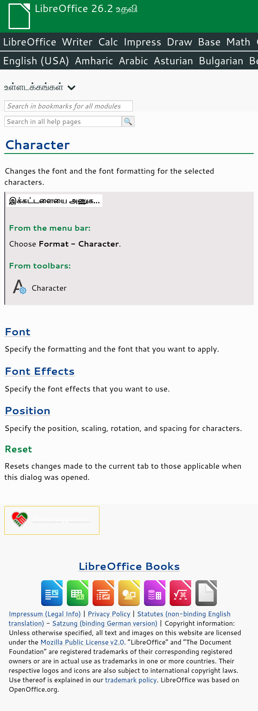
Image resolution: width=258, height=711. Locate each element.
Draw (179, 41)
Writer (76, 41)
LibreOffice (29, 41)
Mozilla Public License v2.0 (82, 642)
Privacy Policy (108, 613)
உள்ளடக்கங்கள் (33, 86)
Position (27, 410)
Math (238, 41)
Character (37, 144)
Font (17, 331)
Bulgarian (220, 60)
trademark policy (130, 679)
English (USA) (36, 60)
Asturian (173, 60)
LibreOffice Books (129, 565)
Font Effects (39, 370)
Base (209, 41)
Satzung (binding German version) (105, 623)
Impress (142, 41)
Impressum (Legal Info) (45, 613)
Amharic (94, 60)
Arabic (133, 60)
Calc (108, 41)
